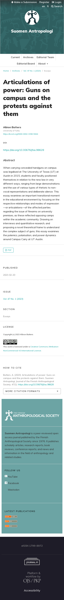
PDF (9, 250)
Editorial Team (45, 57)
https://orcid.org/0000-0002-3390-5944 (20, 134)
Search (56, 6)
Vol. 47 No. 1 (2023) (32, 71)
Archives (28, 57)
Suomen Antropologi (32, 31)
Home (6, 71)
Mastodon (13, 489)
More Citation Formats (23, 391)
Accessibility (32, 590)
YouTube (11, 476)
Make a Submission (24, 2)
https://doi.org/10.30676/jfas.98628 (23, 150)
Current (15, 57)
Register (44, 2)
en (43, 6)
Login (56, 2)
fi (48, 6)
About (42, 63)
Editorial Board (26, 63)
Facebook (12, 483)
